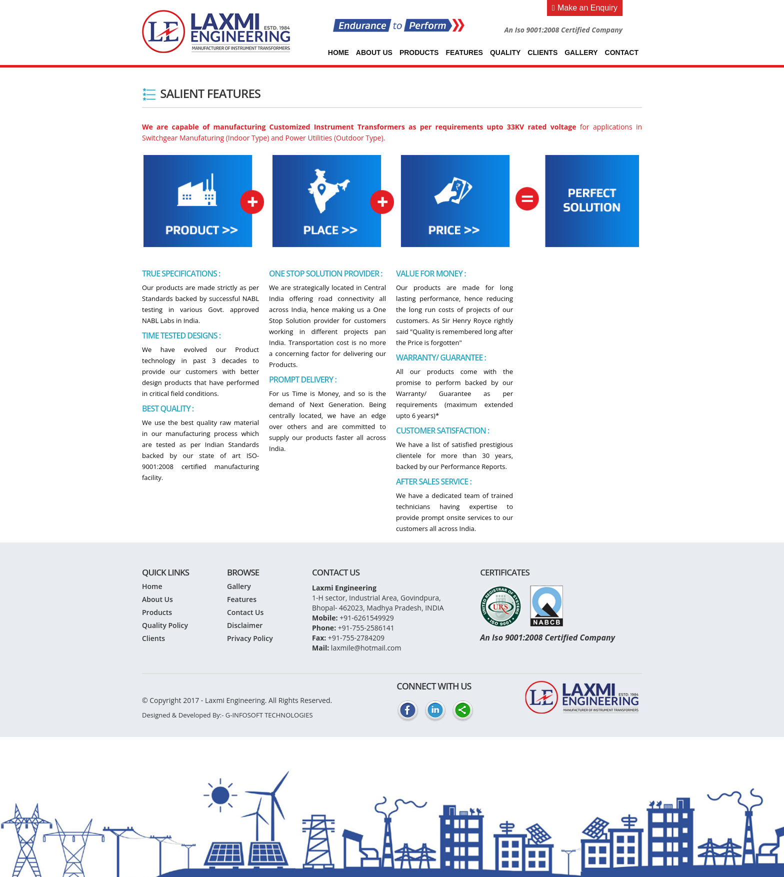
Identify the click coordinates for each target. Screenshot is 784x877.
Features (464, 52)
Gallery (581, 52)
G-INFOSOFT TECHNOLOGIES (269, 715)
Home (338, 52)
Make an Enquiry (585, 8)
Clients (543, 52)
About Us (374, 52)
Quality (505, 52)
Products (419, 52)
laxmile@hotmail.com (366, 647)
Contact (621, 52)
